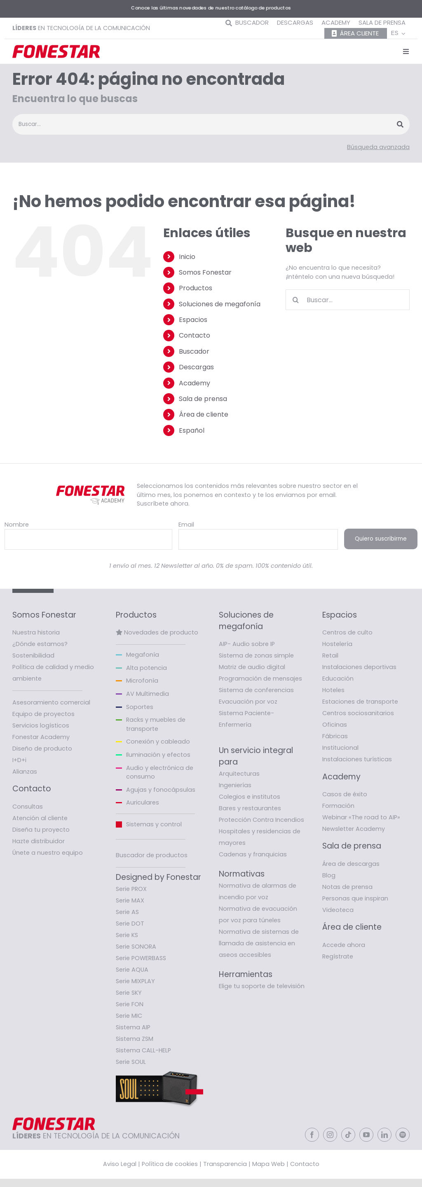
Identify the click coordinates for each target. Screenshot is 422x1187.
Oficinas (334, 725)
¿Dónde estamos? (40, 644)
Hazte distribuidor (38, 841)
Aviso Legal (119, 1164)
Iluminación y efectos (158, 755)
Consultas (27, 806)
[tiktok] (348, 1135)
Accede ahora (343, 945)
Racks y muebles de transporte (155, 724)
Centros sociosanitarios (358, 713)
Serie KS (127, 935)
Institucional (340, 748)
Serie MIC (129, 1016)
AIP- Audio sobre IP (247, 644)
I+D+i (19, 760)
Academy (194, 383)
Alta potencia (146, 668)
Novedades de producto (161, 632)
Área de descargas (351, 864)
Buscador (194, 351)
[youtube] (366, 1135)
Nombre (17, 524)
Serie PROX (131, 889)
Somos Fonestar (205, 272)
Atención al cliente (40, 818)
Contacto (194, 335)
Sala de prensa (203, 398)
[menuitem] (398, 33)
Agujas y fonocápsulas (160, 790)
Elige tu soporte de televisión (262, 986)
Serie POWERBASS (141, 958)
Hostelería (337, 644)
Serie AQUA (132, 969)
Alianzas (24, 771)
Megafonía (142, 655)
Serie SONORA (136, 946)
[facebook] (312, 1135)
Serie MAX (130, 900)
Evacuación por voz (248, 701)
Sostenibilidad (33, 655)
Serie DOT (130, 923)
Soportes (139, 707)
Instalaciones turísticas (357, 759)
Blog (328, 875)
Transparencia (225, 1164)
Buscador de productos (152, 855)
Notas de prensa (347, 887)
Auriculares (142, 802)
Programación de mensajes (260, 678)
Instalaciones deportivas (359, 667)
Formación (338, 806)
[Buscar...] (348, 299)
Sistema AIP (133, 1027)
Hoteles (333, 690)
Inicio (187, 256)
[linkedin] (384, 1135)
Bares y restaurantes (250, 808)
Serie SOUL (131, 1062)
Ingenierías (235, 785)
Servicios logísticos (40, 725)
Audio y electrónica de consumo (159, 772)
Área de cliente (203, 414)
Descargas (196, 367)
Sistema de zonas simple (256, 655)
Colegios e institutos (249, 797)
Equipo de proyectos (43, 714)
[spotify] (403, 1135)
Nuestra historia (36, 632)
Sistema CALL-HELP (143, 1050)
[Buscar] (296, 299)
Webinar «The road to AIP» (361, 817)
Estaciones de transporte (360, 701)
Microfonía (142, 680)
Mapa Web (268, 1164)
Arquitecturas (239, 774)
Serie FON (129, 1004)
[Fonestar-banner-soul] (159, 1070)
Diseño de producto (42, 748)
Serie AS (127, 912)
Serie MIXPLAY (135, 981)
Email (186, 524)
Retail (330, 655)
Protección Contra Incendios (261, 820)
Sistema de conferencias (256, 690)
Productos (195, 288)
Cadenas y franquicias (253, 854)
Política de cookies (170, 1164)
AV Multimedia (147, 694)
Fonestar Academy (41, 737)
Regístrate (337, 956)
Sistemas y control (154, 824)
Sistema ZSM (134, 1039)
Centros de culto (347, 632)
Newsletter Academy (353, 829)
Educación (338, 678)
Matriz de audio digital (252, 667)
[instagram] (330, 1135)
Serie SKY (129, 993)
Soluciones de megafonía (219, 304)
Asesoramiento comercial (51, 702)
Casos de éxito (344, 794)
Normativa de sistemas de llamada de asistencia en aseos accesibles (259, 943)
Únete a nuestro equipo (47, 853)
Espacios (193, 319)
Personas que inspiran (355, 898)
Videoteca (338, 910)
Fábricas (335, 736)
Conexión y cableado (158, 741)
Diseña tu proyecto (41, 830)
